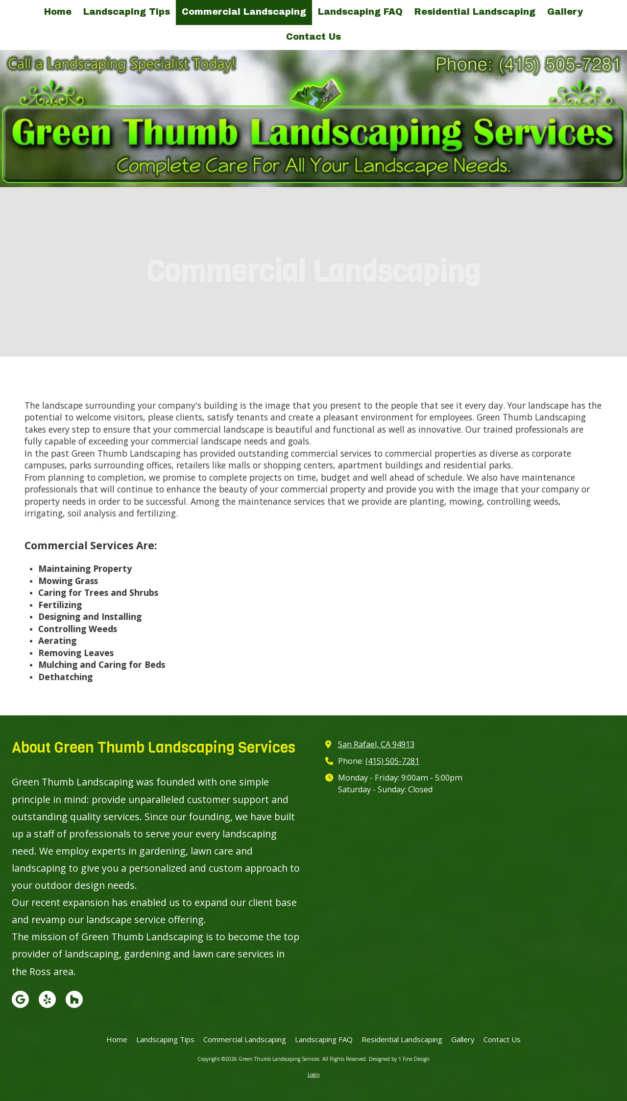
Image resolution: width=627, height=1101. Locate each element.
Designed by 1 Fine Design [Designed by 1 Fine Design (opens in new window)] (399, 1058)
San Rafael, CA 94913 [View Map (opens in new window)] (376, 744)
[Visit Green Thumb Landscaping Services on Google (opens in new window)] (20, 999)
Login (314, 1074)
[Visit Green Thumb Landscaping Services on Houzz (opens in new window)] (74, 999)
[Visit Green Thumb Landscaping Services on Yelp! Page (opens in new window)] (47, 999)
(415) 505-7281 (392, 761)
